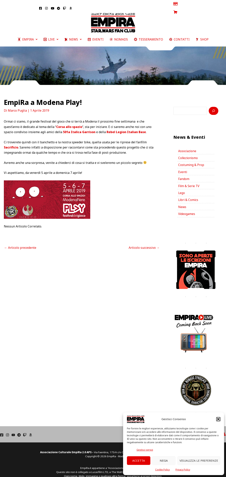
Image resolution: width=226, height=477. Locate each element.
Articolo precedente (20, 240)
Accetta (138, 460)
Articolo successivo (144, 240)
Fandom (184, 172)
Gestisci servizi (145, 449)
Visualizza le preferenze (199, 460)
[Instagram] (7, 428)
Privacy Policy (183, 469)
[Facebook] (1, 428)
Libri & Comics (188, 193)
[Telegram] (19, 428)
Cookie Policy (162, 469)
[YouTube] (13, 428)
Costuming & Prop (191, 157)
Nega (164, 460)
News (182, 200)
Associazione (187, 143)
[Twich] (24, 428)
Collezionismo (188, 150)
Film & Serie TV (189, 179)
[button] (218, 419)
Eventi (182, 165)
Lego (181, 186)
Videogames (187, 207)
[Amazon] (30, 428)
